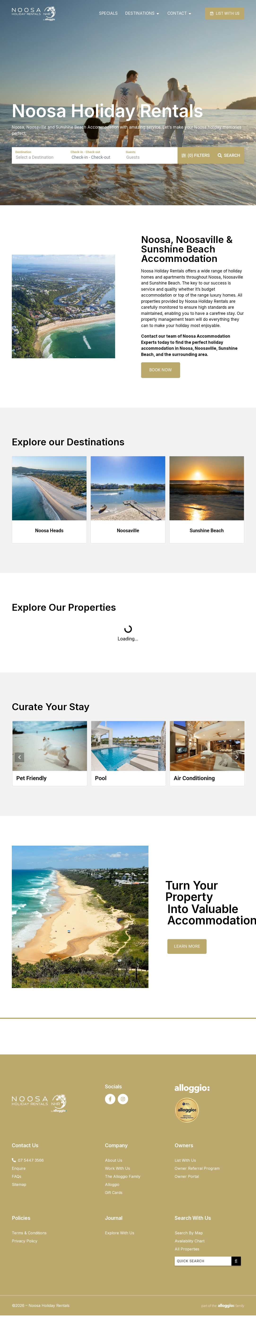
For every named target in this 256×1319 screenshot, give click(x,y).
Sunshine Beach (207, 535)
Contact (149, 340)
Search (229, 159)
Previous (19, 762)
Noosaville (128, 535)
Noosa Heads (49, 535)
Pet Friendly (97, 782)
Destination (23, 156)
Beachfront (18, 782)
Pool (167, 782)
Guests (130, 156)
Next (236, 762)
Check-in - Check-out (85, 156)
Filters (196, 159)
